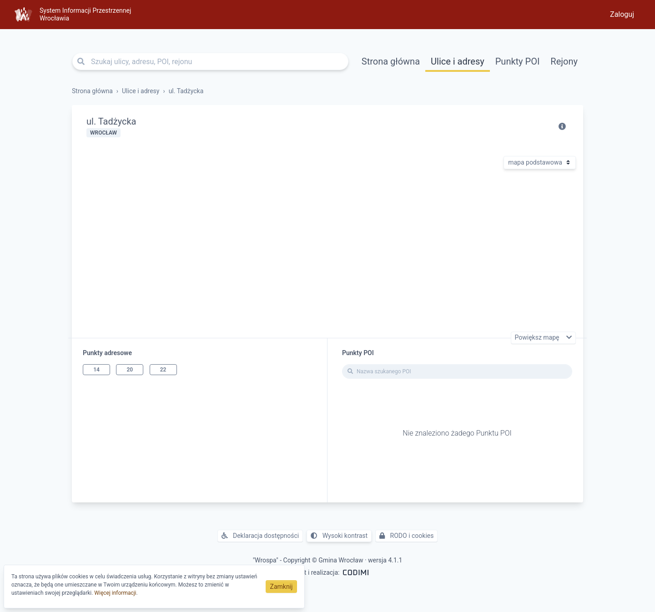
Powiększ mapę (538, 337)
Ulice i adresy (457, 61)
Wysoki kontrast (339, 535)
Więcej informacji (115, 593)
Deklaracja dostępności (260, 535)
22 (163, 369)
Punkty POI (517, 61)
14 (96, 369)
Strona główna (391, 61)
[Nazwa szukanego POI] (457, 371)
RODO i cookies (406, 535)
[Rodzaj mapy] (540, 162)
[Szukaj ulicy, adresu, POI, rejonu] (210, 61)
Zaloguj (622, 14)
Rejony (564, 61)
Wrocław (103, 133)
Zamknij (281, 586)
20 (129, 369)
